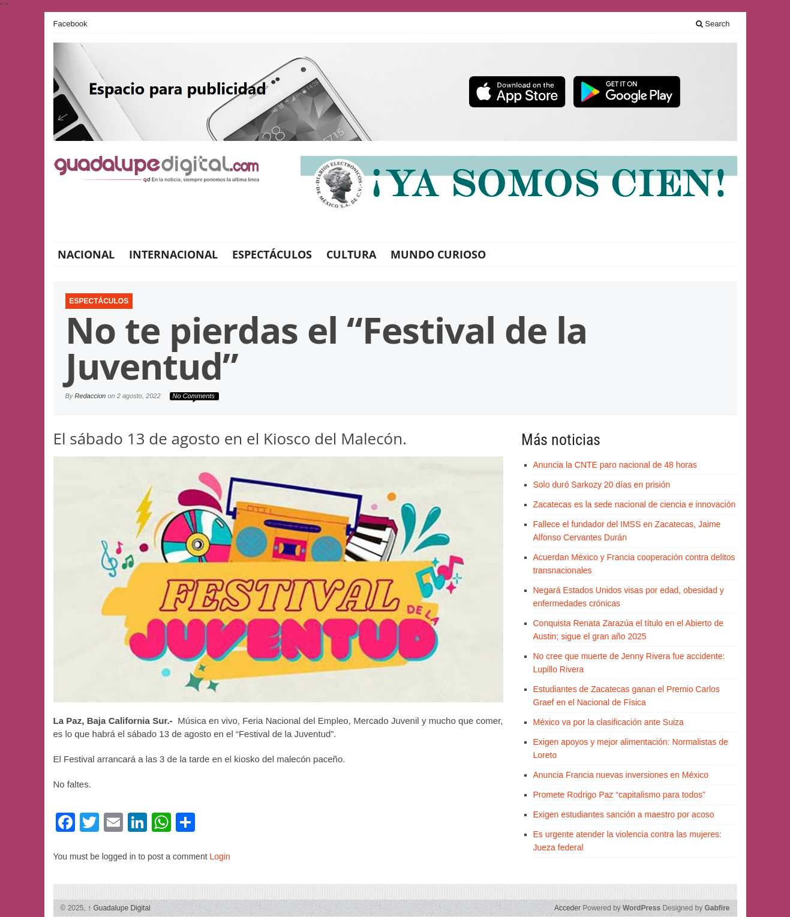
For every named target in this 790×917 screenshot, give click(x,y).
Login (219, 856)
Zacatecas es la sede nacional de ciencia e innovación (634, 504)
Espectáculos (272, 254)
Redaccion (90, 395)
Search (713, 23)
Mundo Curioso (438, 254)
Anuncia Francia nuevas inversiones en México (621, 775)
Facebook (70, 23)
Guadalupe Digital (119, 908)
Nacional (86, 254)
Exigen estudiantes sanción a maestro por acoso (623, 814)
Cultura (351, 254)
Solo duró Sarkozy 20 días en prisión (602, 484)
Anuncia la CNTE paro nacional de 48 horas (615, 465)
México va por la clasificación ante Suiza (608, 722)
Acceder (567, 908)
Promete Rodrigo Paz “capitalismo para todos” (619, 794)
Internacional (173, 254)
